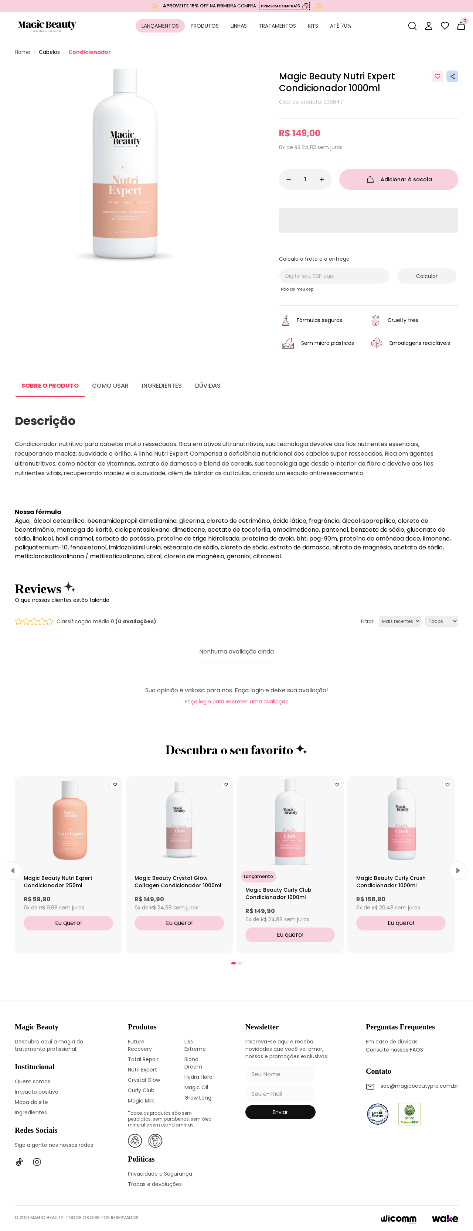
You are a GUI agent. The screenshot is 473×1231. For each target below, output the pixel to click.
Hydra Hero (198, 1077)
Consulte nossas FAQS (394, 1049)
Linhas (239, 26)
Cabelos (49, 52)
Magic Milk (141, 1100)
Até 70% (340, 26)
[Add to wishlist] (437, 76)
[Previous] (13, 870)
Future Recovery (140, 1045)
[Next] (458, 870)
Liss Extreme (195, 1045)
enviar (280, 1112)
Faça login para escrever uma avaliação (237, 701)
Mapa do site (31, 1102)
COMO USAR (110, 385)
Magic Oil (196, 1087)
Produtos (205, 26)
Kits (313, 26)
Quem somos (32, 1081)
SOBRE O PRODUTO (50, 385)
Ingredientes (31, 1112)
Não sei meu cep (297, 289)
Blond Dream (193, 1063)
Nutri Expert (142, 1069)
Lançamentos (160, 26)
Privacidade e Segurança (160, 1173)
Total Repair (143, 1059)
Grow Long (197, 1097)
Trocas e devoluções (155, 1184)
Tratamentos (277, 26)
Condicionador (89, 52)
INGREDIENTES (162, 385)
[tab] (233, 963)
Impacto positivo (36, 1091)
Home (22, 52)
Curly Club (141, 1090)
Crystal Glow (144, 1080)
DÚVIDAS (208, 385)
